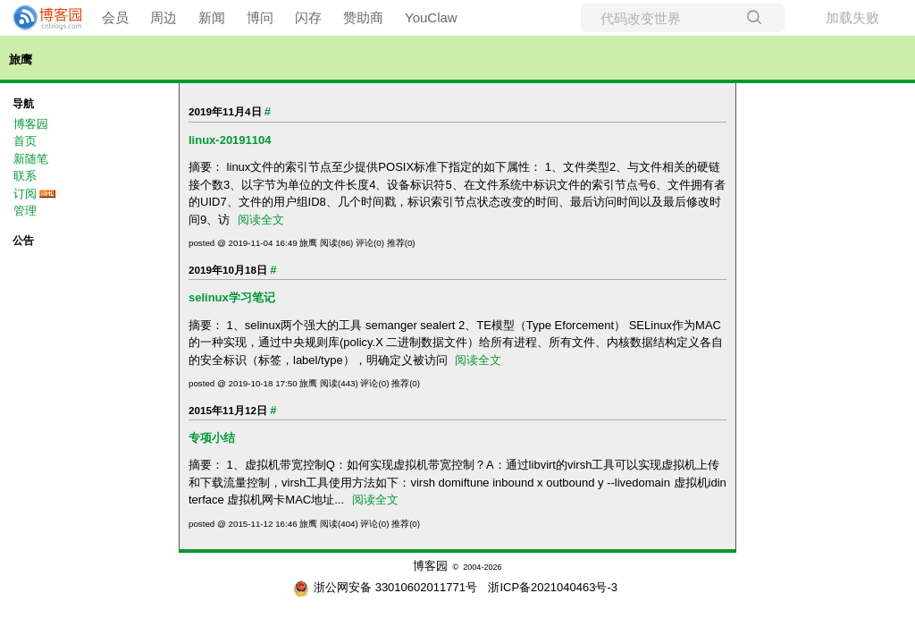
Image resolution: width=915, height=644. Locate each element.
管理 (25, 210)
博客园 (30, 124)
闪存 (308, 17)
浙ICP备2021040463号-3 (552, 587)
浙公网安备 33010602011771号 (385, 587)
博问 (260, 17)
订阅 (25, 193)
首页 (25, 141)
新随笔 (30, 158)
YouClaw (431, 17)
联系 (25, 175)
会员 (115, 17)
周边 (163, 17)
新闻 (211, 17)
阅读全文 (261, 219)
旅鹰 (20, 59)
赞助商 (363, 17)
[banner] (40, 17)
